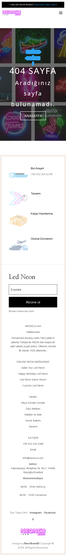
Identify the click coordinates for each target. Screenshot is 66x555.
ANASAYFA (33, 115)
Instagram (36, 512)
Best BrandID (32, 543)
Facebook (50, 512)
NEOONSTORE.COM (45, 5)
